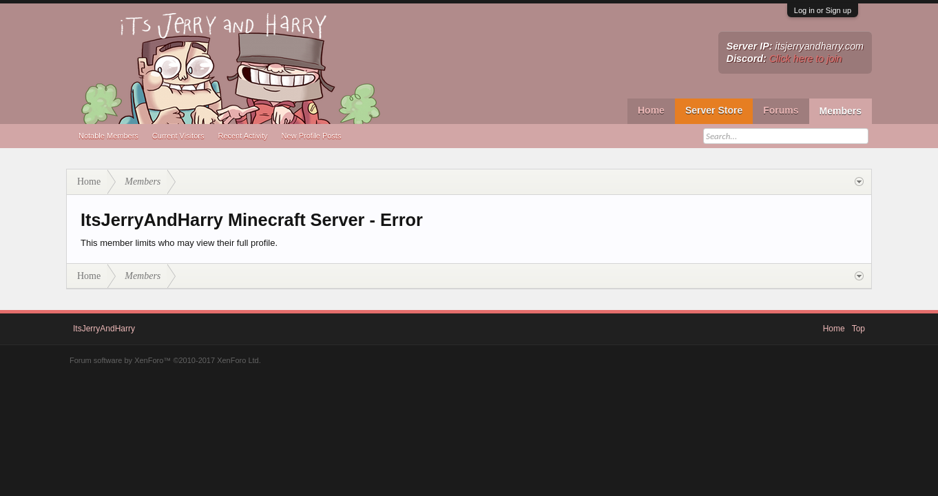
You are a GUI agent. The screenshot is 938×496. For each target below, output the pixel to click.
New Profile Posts (312, 136)
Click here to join (805, 58)
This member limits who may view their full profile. (179, 243)
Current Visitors (178, 136)
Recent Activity (242, 136)
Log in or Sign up (822, 10)
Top (858, 328)
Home (651, 110)
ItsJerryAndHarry (104, 328)
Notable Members (108, 136)
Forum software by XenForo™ (165, 360)
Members (841, 110)
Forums (780, 110)
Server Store (713, 110)
